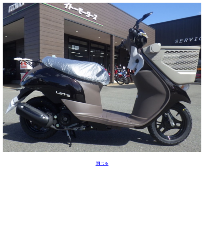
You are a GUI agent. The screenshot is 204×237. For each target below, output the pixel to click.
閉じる (102, 163)
